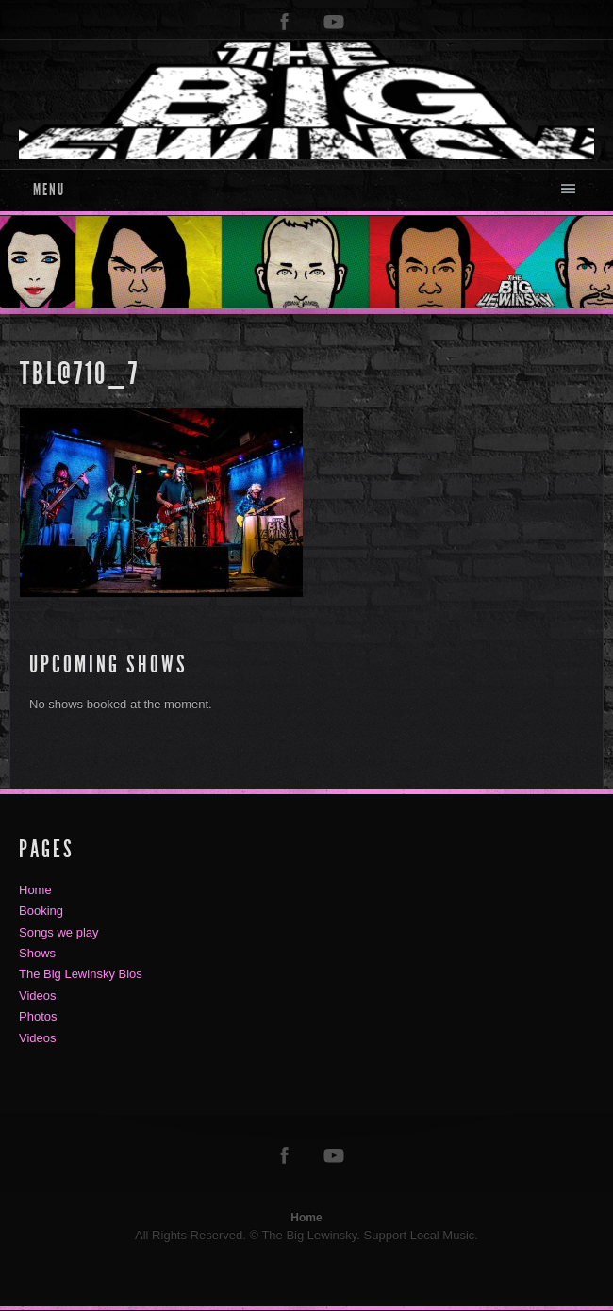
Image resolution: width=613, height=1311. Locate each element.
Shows (37, 953)
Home (35, 890)
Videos (38, 995)
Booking (41, 911)
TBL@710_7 (80, 373)
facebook (285, 22)
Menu (49, 189)
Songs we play (59, 932)
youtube (334, 22)
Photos (38, 1016)
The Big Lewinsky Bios (80, 974)
